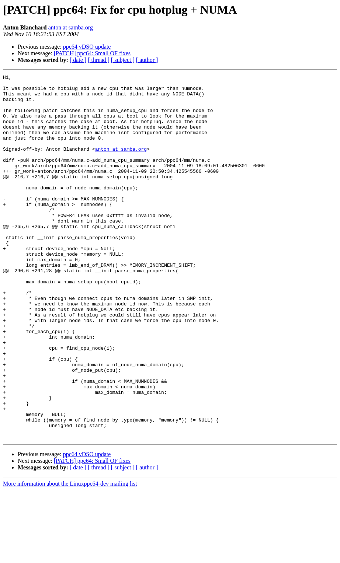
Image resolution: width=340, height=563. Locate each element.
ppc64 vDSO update (87, 46)
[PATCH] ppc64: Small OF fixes (92, 53)
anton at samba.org (70, 27)
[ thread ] (99, 60)
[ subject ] (123, 60)
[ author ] (147, 60)
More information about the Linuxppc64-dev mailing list (70, 556)
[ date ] (78, 60)
